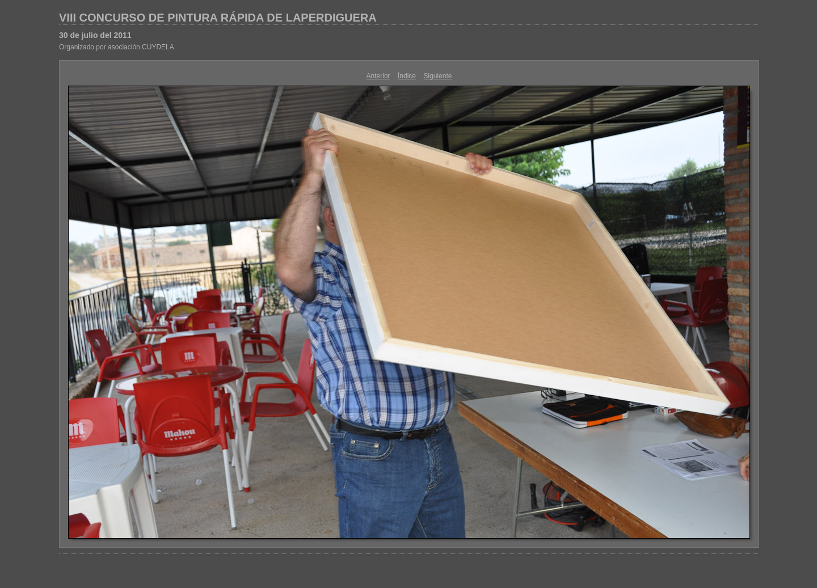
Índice (407, 76)
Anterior (378, 76)
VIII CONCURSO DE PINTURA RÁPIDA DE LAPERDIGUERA (218, 17)
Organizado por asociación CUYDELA (116, 47)
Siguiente (437, 76)
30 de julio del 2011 (95, 35)
